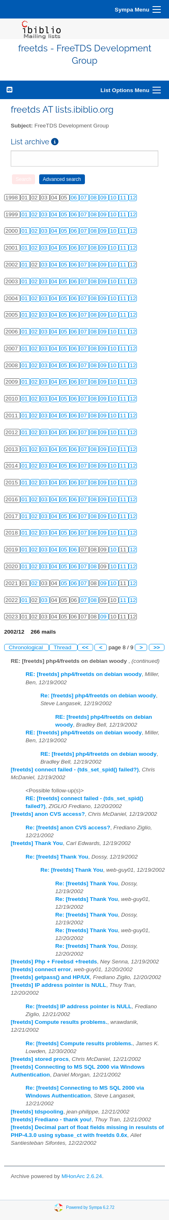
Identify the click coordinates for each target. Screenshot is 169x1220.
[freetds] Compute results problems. (59, 1022)
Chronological (27, 647)
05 (65, 214)
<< (85, 647)
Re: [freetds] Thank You (57, 857)
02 (35, 214)
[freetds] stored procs (40, 1059)
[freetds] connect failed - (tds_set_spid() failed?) (74, 769)
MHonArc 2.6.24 (81, 1176)
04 (55, 214)
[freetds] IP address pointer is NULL (58, 985)
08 (94, 197)
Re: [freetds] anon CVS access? (68, 827)
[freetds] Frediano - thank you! (51, 1119)
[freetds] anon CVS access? (48, 814)
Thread (63, 647)
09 (104, 197)
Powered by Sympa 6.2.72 (90, 1207)
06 (75, 197)
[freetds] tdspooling (37, 1112)
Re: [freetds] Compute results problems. (79, 1043)
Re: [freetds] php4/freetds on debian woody (98, 695)
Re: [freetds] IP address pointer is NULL (78, 1006)
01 (25, 214)
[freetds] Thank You (37, 843)
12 (133, 197)
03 (45, 214)
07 (84, 197)
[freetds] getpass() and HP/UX (50, 977)
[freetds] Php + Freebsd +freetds (54, 961)
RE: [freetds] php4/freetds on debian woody (84, 674)
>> (156, 647)
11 (124, 197)
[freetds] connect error (41, 969)
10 (114, 197)
